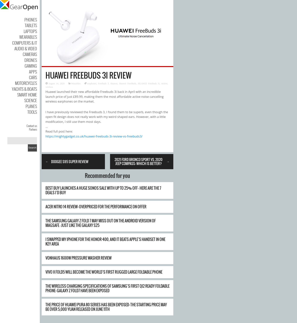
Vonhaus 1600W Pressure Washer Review (78, 258)
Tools (32, 112)
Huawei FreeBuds (127, 83)
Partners (33, 129)
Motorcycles (26, 83)
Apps (33, 72)
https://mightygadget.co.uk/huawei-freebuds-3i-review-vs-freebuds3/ (93, 136)
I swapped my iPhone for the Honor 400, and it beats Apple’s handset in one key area (105, 241)
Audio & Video (25, 48)
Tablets (31, 25)
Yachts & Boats (24, 89)
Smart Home (27, 95)
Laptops (30, 31)
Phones (30, 20)
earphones (91, 83)
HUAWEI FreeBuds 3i (149, 83)
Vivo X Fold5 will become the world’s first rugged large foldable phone (103, 272)
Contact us (32, 126)
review (164, 83)
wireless (49, 87)
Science (30, 100)
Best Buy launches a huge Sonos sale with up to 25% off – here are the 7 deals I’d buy (103, 190)
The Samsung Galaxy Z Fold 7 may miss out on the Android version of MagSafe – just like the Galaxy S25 (100, 223)
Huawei (113, 83)
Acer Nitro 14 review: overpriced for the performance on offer (95, 207)
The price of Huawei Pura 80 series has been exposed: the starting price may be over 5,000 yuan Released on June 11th (106, 307)
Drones (30, 60)
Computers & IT (24, 43)
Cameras (30, 54)
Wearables (28, 37)
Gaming (31, 66)
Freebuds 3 (103, 83)
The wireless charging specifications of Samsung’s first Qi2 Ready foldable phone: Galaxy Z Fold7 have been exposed (107, 288)
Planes (31, 106)
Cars (33, 77)
